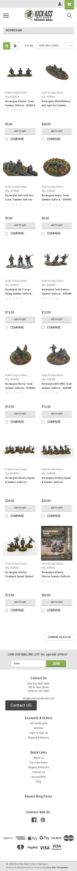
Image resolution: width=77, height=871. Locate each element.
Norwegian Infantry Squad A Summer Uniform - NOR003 (56, 482)
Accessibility (38, 776)
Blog (38, 781)
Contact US (21, 705)
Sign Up (43, 732)
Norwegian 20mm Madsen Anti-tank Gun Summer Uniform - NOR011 (56, 105)
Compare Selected (59, 637)
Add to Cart (20, 131)
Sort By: (28, 45)
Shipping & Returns (38, 737)
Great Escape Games (16, 92)
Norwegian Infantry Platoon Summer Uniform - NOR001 (56, 576)
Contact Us (38, 772)
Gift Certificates (38, 723)
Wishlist (38, 728)
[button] (21, 705)
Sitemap (41, 864)
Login (32, 732)
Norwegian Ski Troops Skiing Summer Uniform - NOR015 (19, 293)
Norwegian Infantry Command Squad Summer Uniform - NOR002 (19, 576)
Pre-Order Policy (39, 762)
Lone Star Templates (57, 867)
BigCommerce (25, 867)
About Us (38, 757)
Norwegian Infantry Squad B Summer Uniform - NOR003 (19, 482)
